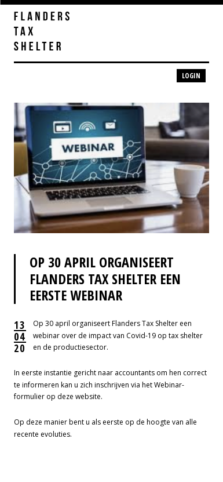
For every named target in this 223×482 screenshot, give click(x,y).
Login (191, 76)
